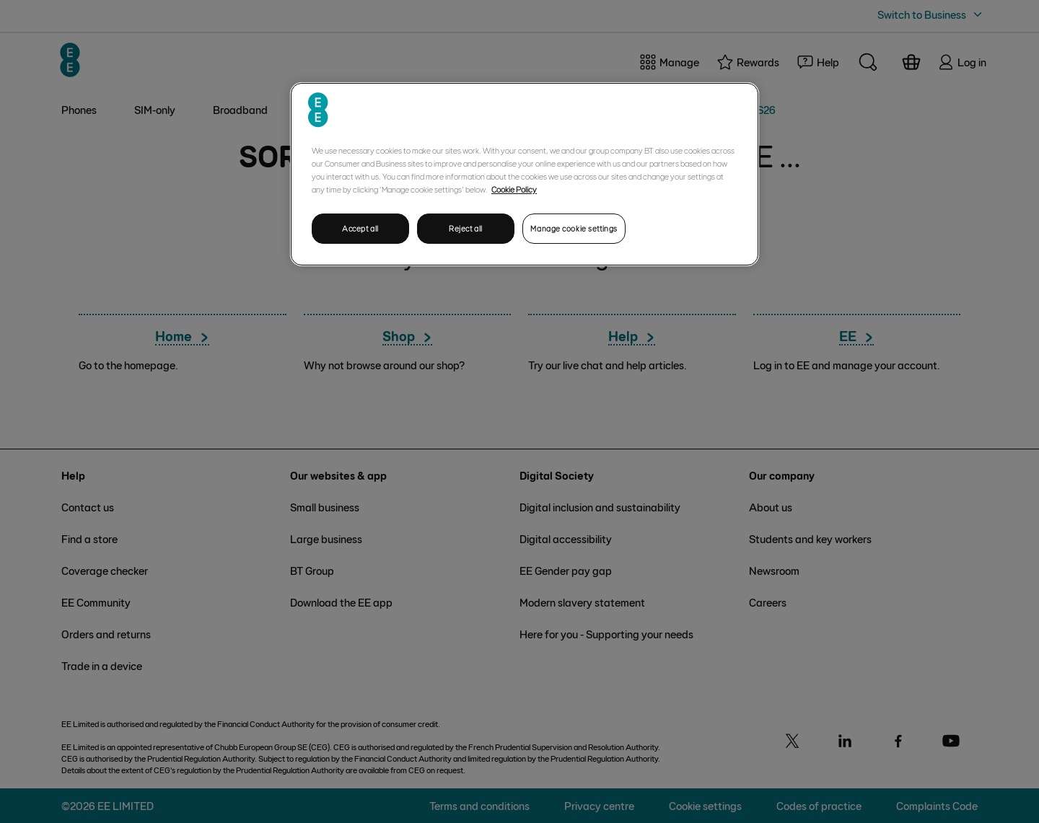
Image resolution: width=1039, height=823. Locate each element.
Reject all (466, 228)
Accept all (360, 228)
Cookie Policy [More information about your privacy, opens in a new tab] (514, 189)
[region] (524, 174)
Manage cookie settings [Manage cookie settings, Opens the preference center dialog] (574, 228)
